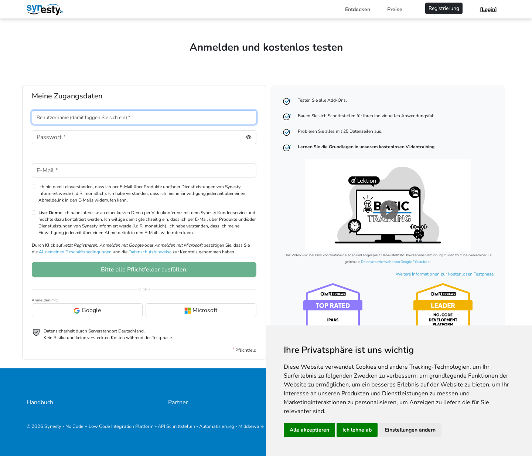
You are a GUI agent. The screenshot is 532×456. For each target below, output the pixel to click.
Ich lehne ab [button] (357, 429)
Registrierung (444, 8)
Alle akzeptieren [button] (309, 429)
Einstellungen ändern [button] (410, 429)
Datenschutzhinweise (150, 252)
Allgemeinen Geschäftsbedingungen (75, 252)
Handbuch (40, 402)
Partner (178, 402)
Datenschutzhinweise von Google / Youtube (394, 261)
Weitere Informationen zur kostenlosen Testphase (445, 274)
